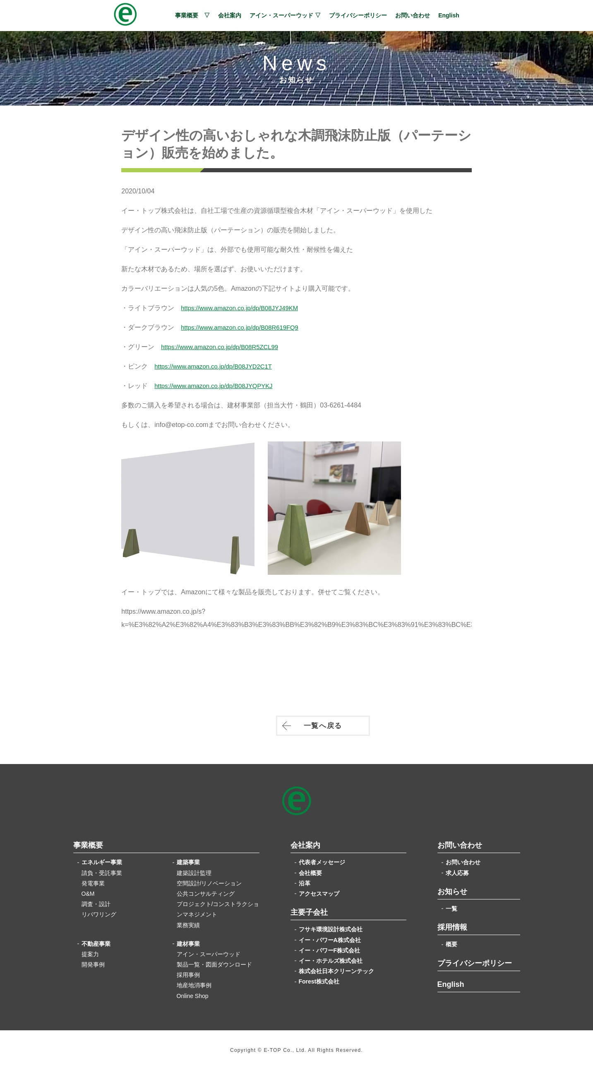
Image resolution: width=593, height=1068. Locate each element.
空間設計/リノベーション (209, 881)
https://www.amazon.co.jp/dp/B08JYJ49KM (254, 307)
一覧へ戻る (296, 725)
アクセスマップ (319, 891)
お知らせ (452, 889)
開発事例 (93, 962)
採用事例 (188, 972)
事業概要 (88, 843)
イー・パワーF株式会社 (329, 948)
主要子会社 (309, 910)
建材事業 (188, 941)
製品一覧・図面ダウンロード (214, 962)
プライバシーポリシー (358, 15)
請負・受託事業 (102, 870)
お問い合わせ (412, 15)
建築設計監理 (194, 870)
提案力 (90, 951)
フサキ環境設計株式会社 (331, 926)
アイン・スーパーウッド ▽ (285, 15)
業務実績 (188, 922)
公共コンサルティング (206, 891)
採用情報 (452, 925)
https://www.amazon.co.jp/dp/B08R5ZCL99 (234, 346)
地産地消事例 (194, 982)
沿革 (304, 881)
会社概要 (310, 870)
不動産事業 (96, 941)
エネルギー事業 (102, 859)
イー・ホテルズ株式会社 (331, 958)
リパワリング (99, 912)
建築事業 (188, 859)
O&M (88, 891)
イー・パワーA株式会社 (330, 937)
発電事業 (93, 881)
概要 (451, 941)
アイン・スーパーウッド (208, 951)
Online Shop (193, 993)
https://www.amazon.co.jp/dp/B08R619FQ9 (254, 326)
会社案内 (229, 15)
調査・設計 (96, 901)
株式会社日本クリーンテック (336, 968)
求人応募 (457, 870)
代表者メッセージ (322, 859)
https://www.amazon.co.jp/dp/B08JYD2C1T (227, 365)
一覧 (451, 906)
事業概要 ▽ (192, 15)
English (448, 15)
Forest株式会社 (319, 979)
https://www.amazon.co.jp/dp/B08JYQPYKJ (228, 384)
